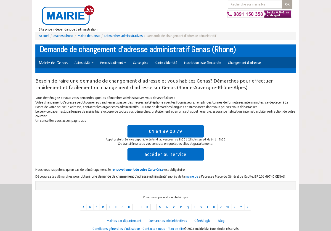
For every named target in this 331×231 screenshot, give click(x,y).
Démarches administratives (123, 36)
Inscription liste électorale (202, 63)
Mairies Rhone (63, 36)
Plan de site (176, 229)
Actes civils (83, 63)
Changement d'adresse (244, 63)
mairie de (192, 176)
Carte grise (140, 63)
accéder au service (165, 154)
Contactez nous (154, 229)
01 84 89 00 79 (165, 131)
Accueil (44, 36)
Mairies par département (124, 221)
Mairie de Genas (89, 36)
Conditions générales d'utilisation (116, 229)
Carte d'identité (166, 63)
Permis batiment (113, 63)
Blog (221, 221)
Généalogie (202, 221)
